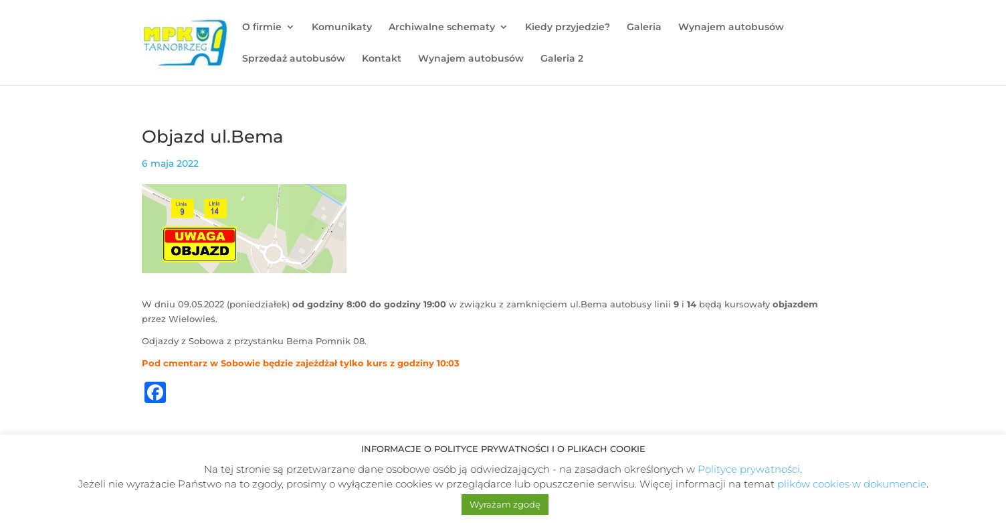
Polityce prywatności (749, 469)
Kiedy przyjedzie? (567, 27)
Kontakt (381, 59)
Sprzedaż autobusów (293, 59)
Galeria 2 (561, 59)
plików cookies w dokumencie (851, 483)
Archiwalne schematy (442, 27)
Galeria (644, 27)
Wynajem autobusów (731, 27)
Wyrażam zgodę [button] (505, 504)
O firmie (262, 27)
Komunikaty (342, 27)
